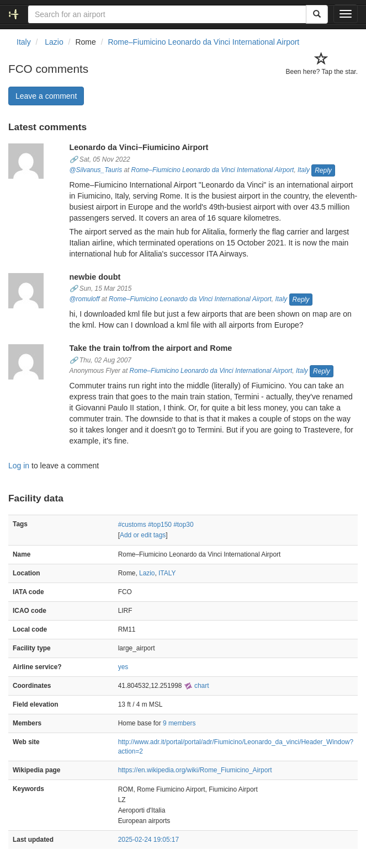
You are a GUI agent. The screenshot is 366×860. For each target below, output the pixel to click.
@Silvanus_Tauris (96, 170)
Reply (323, 170)
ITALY (167, 573)
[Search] (317, 14)
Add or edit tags (143, 535)
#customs (132, 524)
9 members (179, 723)
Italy (304, 170)
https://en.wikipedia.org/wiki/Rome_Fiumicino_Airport (195, 770)
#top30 (183, 524)
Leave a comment (46, 96)
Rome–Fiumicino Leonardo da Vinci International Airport (203, 42)
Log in (18, 465)
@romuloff (85, 299)
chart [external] (196, 686)
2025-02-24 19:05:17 (148, 839)
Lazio (147, 573)
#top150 (160, 524)
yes (123, 667)
